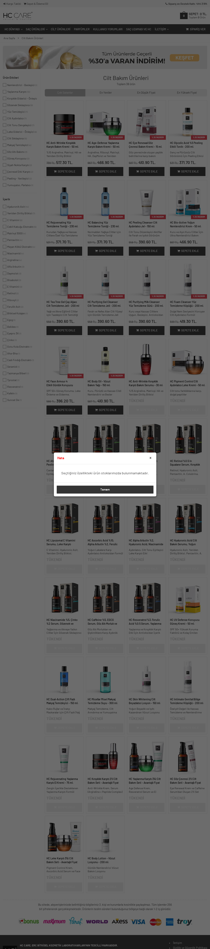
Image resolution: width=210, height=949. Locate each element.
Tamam (105, 489)
